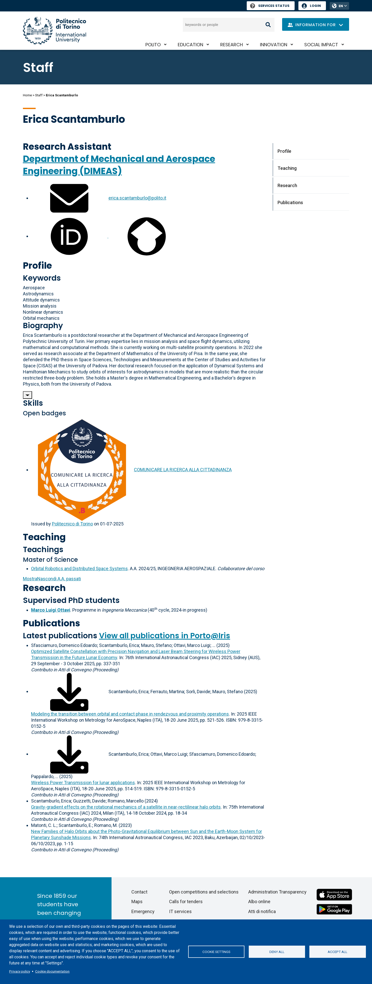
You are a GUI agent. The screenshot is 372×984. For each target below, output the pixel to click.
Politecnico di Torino (72, 523)
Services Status (270, 5)
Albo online (259, 901)
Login (315, 5)
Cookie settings (216, 952)
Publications (51, 623)
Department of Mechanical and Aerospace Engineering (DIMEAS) (119, 165)
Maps (137, 901)
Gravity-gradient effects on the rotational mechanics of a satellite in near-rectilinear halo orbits (126, 807)
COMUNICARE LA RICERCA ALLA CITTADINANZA (183, 469)
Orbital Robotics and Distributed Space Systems (79, 568)
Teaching (44, 537)
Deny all (276, 952)
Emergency (143, 911)
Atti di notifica (262, 911)
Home (27, 95)
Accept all (337, 952)
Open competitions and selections (204, 892)
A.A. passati (52, 578)
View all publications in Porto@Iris (164, 635)
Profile (37, 265)
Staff (39, 95)
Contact (139, 892)
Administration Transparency (277, 892)
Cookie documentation (52, 971)
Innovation (273, 44)
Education (190, 44)
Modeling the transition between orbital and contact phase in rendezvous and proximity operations (130, 714)
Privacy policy (19, 971)
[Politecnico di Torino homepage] (54, 30)
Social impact (321, 44)
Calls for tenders (186, 901)
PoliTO (153, 44)
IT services (180, 911)
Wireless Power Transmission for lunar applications (83, 782)
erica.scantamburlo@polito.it (137, 198)
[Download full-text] (69, 691)
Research (231, 44)
